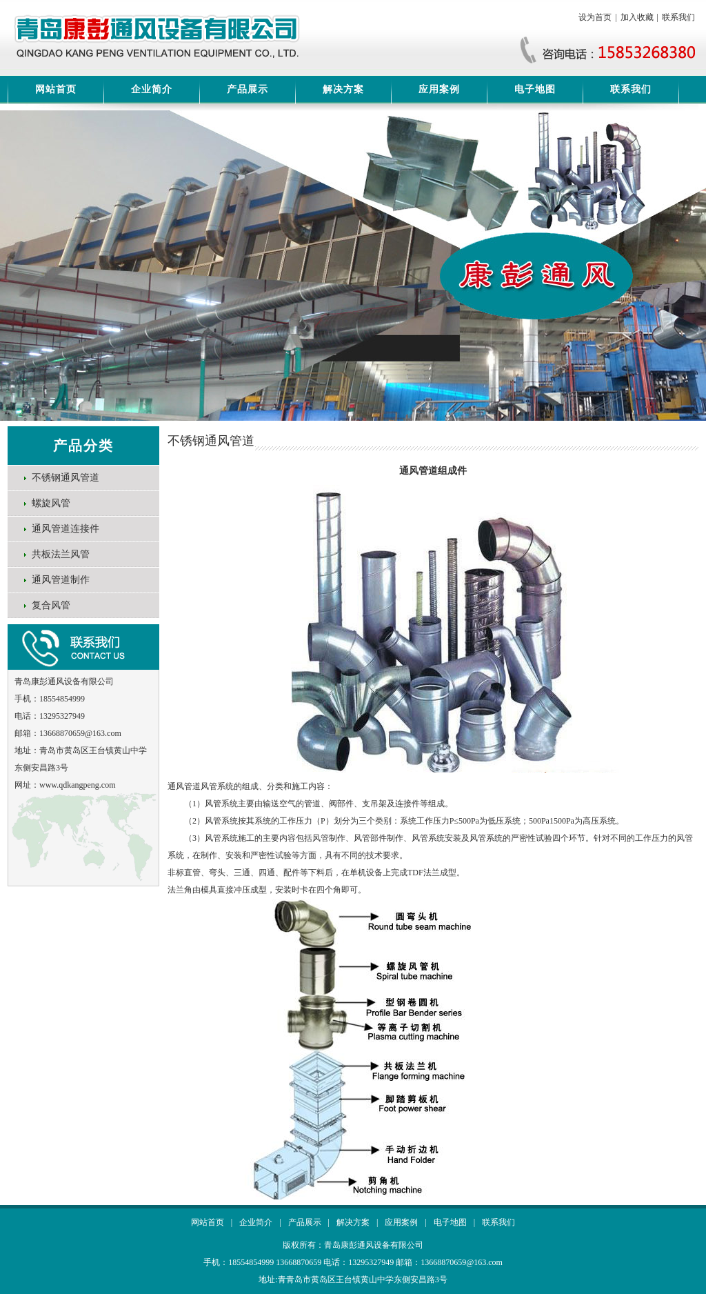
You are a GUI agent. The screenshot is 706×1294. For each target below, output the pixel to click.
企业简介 (151, 89)
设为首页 (595, 17)
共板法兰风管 (61, 554)
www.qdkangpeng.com (77, 785)
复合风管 (51, 605)
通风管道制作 (61, 580)
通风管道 (184, 786)
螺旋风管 (51, 503)
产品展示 (247, 89)
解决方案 (343, 89)
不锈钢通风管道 (65, 477)
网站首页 (56, 89)
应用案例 (439, 89)
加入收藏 (637, 17)
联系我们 (678, 17)
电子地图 (535, 89)
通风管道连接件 (65, 529)
